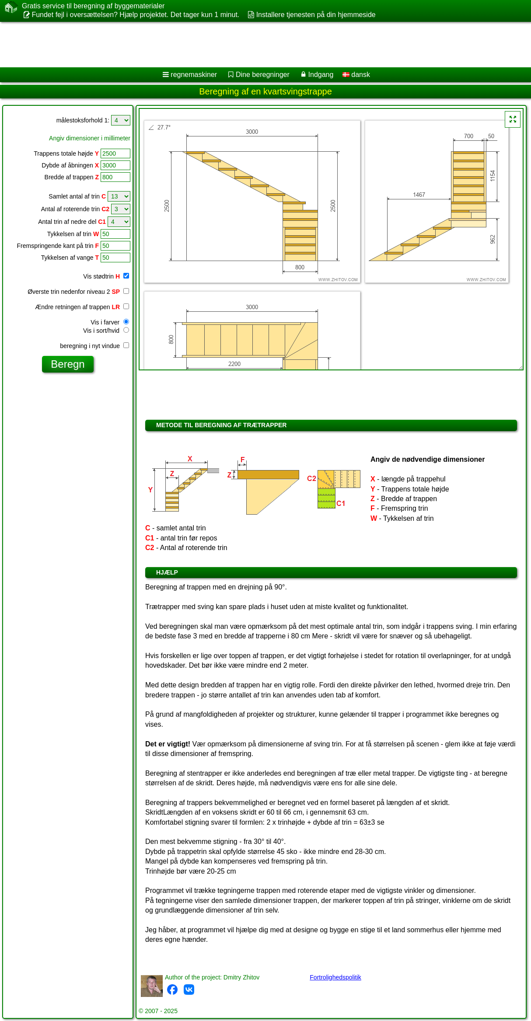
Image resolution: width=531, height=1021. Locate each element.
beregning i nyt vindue (94, 345)
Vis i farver (110, 322)
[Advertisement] (223, 44)
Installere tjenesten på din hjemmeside (316, 14)
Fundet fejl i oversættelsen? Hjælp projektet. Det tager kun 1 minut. (135, 14)
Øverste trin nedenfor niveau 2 (78, 291)
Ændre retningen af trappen (82, 306)
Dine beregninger (263, 74)
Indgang (321, 74)
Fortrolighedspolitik (335, 977)
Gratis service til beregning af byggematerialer (93, 6)
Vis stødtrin (106, 276)
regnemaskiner (194, 74)
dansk (356, 74)
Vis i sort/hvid (106, 330)
